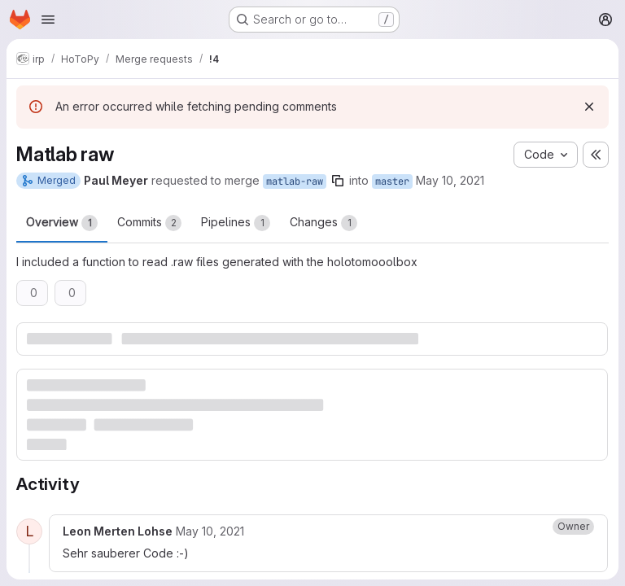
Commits (149, 223)
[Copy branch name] (337, 180)
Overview (62, 223)
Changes (323, 223)
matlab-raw (294, 181)
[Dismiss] (589, 106)
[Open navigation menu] (48, 20)
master (392, 181)
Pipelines (235, 223)
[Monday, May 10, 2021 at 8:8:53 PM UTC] (210, 531)
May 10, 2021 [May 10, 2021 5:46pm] (450, 180)
